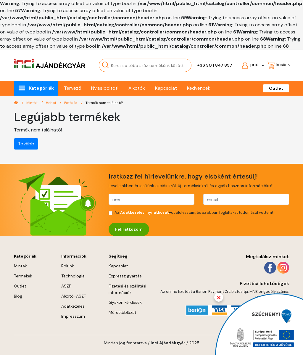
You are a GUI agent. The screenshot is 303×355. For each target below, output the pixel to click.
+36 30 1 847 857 (214, 65)
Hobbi (51, 102)
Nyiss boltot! (104, 88)
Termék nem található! (104, 102)
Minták (32, 102)
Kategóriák (41, 88)
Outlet (276, 88)
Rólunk (67, 266)
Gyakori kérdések (125, 302)
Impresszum (73, 316)
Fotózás (71, 102)
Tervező (72, 88)
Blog (18, 296)
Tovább (26, 144)
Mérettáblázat (122, 312)
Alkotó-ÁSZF (73, 296)
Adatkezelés (73, 306)
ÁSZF (66, 286)
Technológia (73, 276)
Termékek (23, 276)
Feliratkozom (129, 229)
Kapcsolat (166, 88)
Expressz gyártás (125, 276)
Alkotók (136, 88)
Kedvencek (198, 88)
